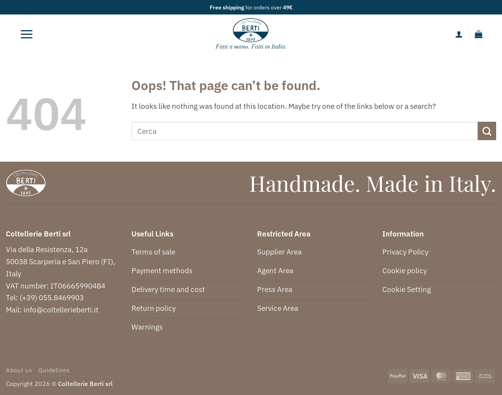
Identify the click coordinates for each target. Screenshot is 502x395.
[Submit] (487, 131)
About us (19, 370)
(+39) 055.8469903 (52, 297)
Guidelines (53, 370)
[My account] (459, 34)
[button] (27, 34)
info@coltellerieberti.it (61, 309)
